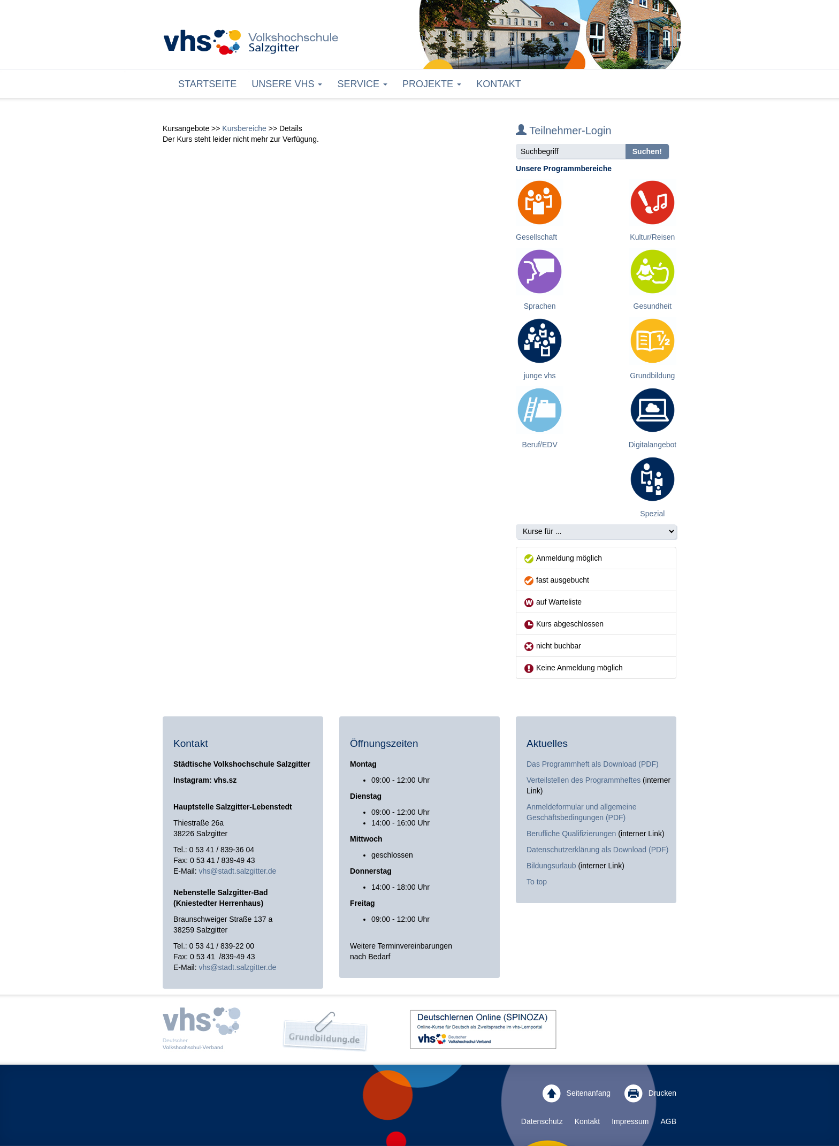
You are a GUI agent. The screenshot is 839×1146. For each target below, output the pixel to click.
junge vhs (540, 375)
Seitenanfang (577, 1093)
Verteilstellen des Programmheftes (583, 780)
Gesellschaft (536, 237)
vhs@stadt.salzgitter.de (237, 871)
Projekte (431, 84)
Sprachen (540, 306)
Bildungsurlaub (551, 865)
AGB (668, 1121)
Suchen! (647, 151)
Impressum (630, 1121)
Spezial (652, 513)
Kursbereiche (244, 128)
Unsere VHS (286, 84)
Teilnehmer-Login (564, 130)
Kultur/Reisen (652, 237)
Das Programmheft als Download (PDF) (593, 764)
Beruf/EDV (540, 444)
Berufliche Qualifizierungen (572, 833)
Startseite (207, 84)
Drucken (650, 1093)
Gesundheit (653, 306)
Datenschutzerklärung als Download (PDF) (597, 849)
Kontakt (498, 84)
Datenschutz (542, 1121)
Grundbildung (652, 375)
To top (537, 881)
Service (362, 84)
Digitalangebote (655, 444)
